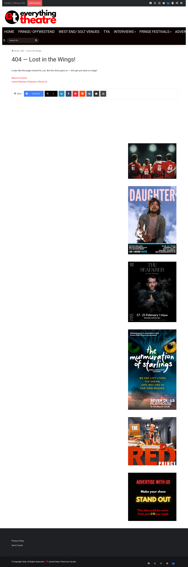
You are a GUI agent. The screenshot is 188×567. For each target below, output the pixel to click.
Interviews (124, 32)
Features (32, 81)
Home (9, 32)
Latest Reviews (19, 81)
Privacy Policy (18, 541)
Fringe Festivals (154, 32)
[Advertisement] (152, 117)
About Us (42, 81)
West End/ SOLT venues (79, 32)
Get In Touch (17, 545)
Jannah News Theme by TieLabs (62, 562)
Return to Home (19, 78)
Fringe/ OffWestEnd (36, 32)
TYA (106, 32)
